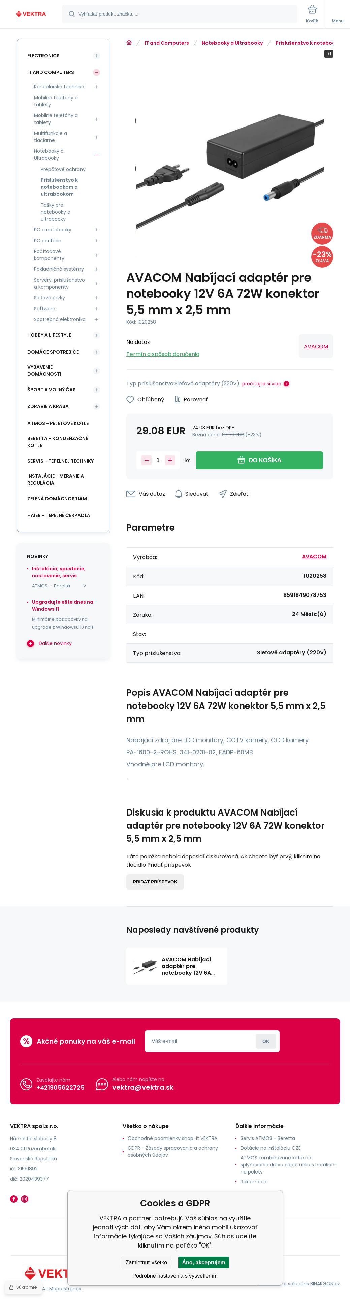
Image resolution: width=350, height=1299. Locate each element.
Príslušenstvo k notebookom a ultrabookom (59, 187)
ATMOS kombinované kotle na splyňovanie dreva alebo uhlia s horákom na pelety (289, 1164)
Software (44, 308)
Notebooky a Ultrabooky (232, 43)
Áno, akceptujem (203, 1262)
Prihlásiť (266, 1041)
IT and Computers (167, 43)
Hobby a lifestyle (49, 335)
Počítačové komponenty (49, 255)
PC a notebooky (52, 229)
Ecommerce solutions (283, 1283)
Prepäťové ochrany (63, 169)
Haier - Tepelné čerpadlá (58, 515)
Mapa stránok (65, 1288)
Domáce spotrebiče (53, 352)
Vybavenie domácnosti (44, 370)
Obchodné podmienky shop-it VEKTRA (172, 1138)
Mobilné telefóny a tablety (56, 101)
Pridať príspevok (155, 882)
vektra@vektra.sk (142, 1087)
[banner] (31, 14)
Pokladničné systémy (59, 269)
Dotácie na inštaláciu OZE (271, 1148)
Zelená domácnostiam (57, 498)
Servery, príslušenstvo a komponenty (59, 283)
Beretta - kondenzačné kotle (57, 442)
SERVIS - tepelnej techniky (60, 461)
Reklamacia (254, 1181)
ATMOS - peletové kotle (58, 423)
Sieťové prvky (49, 297)
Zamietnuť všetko (146, 1262)
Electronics (43, 55)
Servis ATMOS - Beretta (268, 1138)
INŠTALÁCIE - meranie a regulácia (55, 479)
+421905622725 (60, 1087)
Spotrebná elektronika (60, 319)
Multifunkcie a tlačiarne (50, 137)
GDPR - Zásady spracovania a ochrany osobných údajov (173, 1151)
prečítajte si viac (261, 383)
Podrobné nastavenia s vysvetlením (175, 1276)
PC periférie (47, 240)
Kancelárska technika (59, 86)
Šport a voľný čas (51, 389)
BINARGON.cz (325, 1283)
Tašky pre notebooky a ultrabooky (55, 212)
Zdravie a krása (48, 406)
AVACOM (316, 346)
